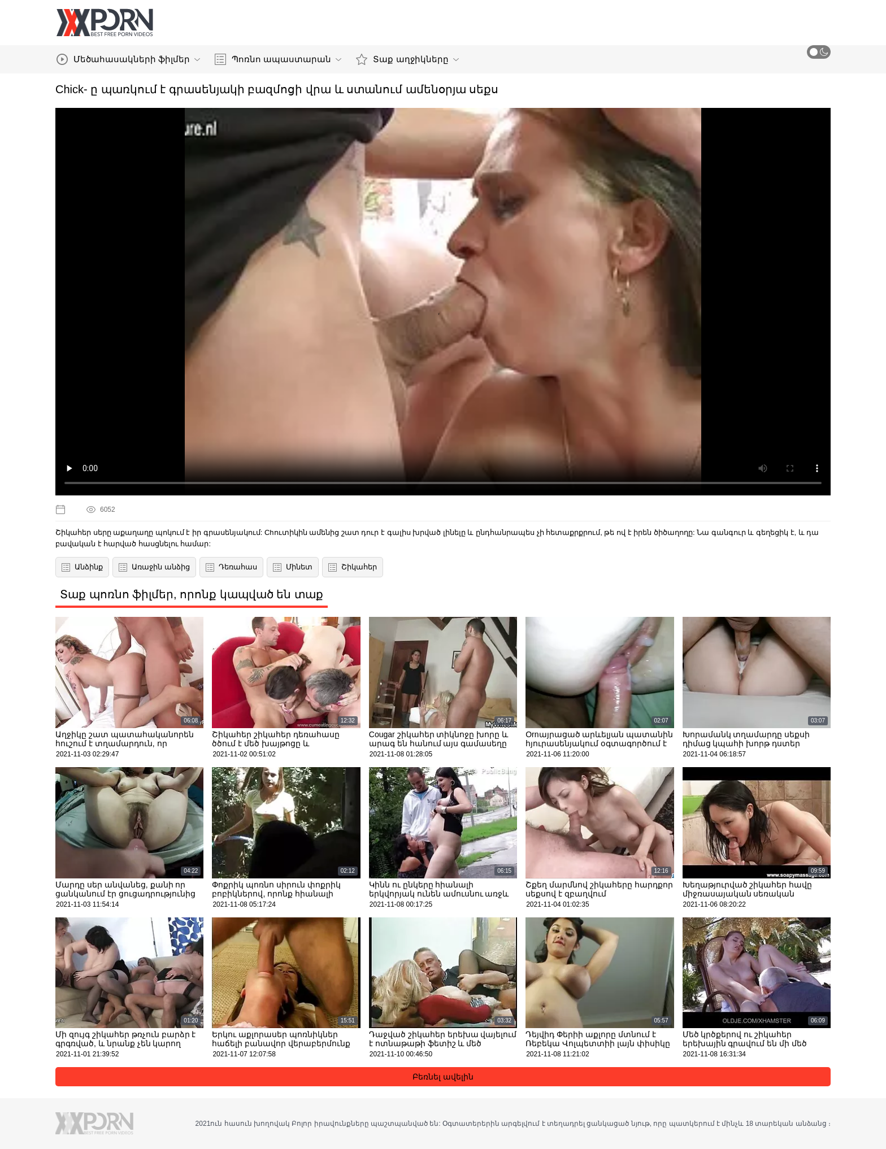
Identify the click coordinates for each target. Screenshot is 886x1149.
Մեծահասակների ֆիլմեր (128, 59)
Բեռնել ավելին (443, 1076)
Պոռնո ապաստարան (278, 59)
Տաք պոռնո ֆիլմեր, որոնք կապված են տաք (191, 594)
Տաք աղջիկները (407, 59)
